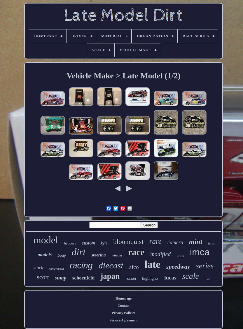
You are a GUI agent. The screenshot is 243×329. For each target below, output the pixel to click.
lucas (170, 278)
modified (160, 254)
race (136, 252)
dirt (79, 252)
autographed (56, 268)
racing (81, 265)
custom (88, 242)
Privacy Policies (123, 313)
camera (175, 242)
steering (98, 255)
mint (195, 241)
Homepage (124, 298)
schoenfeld (83, 278)
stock (38, 267)
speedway (178, 266)
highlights (150, 278)
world (180, 256)
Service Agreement (123, 320)
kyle (104, 243)
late (152, 264)
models (44, 254)
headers (70, 243)
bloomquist (128, 241)
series (205, 266)
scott (43, 277)
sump (61, 278)
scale (190, 276)
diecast (111, 265)
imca (200, 252)
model (45, 240)
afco (134, 267)
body (61, 255)
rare (155, 241)
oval (207, 279)
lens (211, 243)
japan (110, 276)
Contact (124, 306)
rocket (130, 278)
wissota (117, 255)
